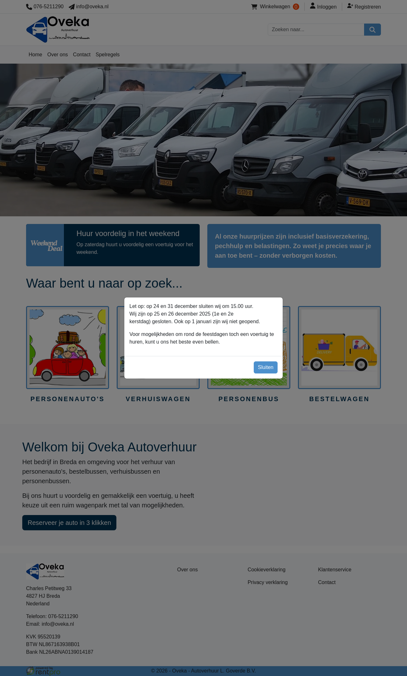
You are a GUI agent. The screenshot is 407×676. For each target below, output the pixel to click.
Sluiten (265, 366)
